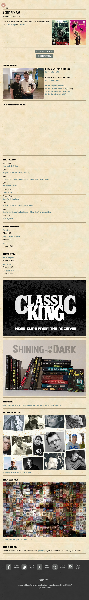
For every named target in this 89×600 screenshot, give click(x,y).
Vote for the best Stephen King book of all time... (18, 539)
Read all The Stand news (44, 52)
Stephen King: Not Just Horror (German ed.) (16, 172)
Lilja (41, 579)
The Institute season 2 (10, 186)
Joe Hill (5, 243)
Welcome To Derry (8, 271)
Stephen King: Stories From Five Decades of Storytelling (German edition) (25, 179)
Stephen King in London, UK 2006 (55, 86)
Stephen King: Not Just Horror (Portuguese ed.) (18, 205)
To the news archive (44, 56)
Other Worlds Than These (11, 199)
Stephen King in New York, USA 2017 (56, 94)
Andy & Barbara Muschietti (11, 236)
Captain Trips (11, 24)
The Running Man (8, 257)
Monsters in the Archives (10, 166)
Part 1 (47, 72)
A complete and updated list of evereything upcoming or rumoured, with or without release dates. (33, 405)
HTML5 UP (68, 585)
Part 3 (57, 72)
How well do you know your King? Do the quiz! (17, 472)
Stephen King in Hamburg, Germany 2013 (58, 91)
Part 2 (52, 72)
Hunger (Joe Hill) (8, 218)
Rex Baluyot (6, 230)
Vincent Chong (46, 588)
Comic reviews (11, 12)
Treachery (21, 24)
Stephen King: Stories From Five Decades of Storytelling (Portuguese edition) (27, 212)
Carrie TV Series (8, 192)
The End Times (7, 264)
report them (40, 550)
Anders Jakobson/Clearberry (38, 585)
